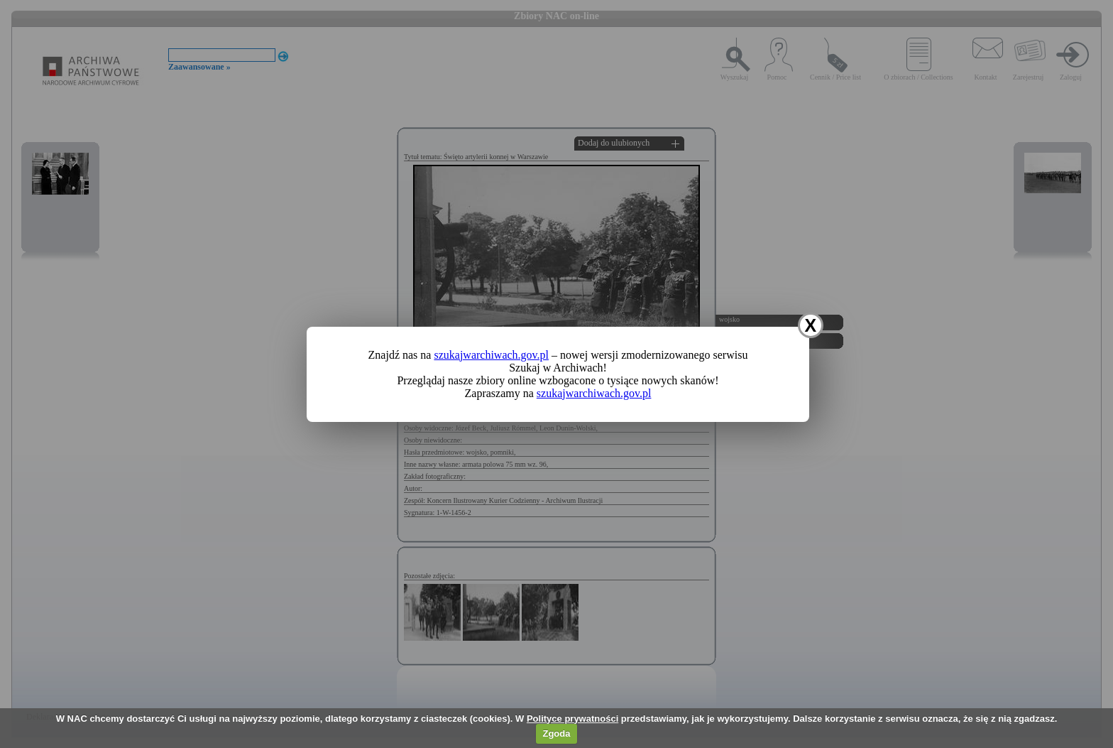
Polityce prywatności (572, 718)
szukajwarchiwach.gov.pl (491, 355)
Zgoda (556, 733)
